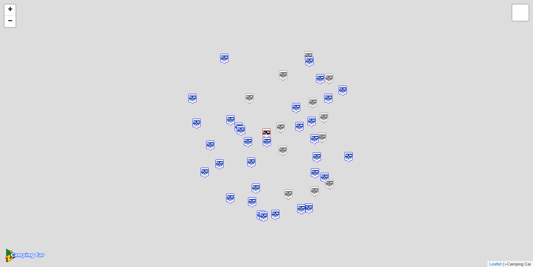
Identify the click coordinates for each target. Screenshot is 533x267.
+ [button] (10, 10)
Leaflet (495, 264)
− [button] (10, 21)
